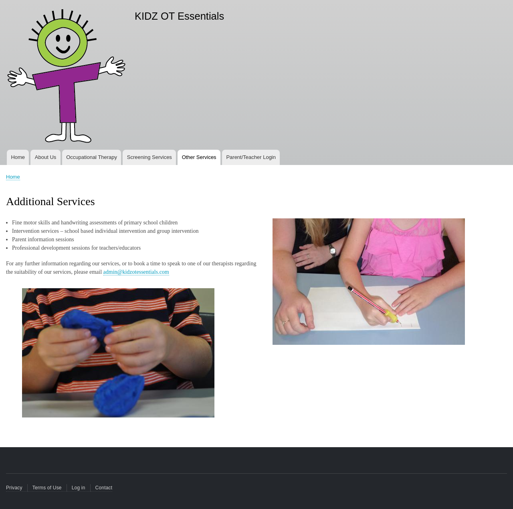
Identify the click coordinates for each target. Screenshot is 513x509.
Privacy (14, 488)
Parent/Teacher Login (251, 157)
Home (18, 157)
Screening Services (149, 157)
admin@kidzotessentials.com (136, 272)
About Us (45, 157)
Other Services (199, 157)
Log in (78, 488)
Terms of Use (47, 488)
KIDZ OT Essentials (179, 16)
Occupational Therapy (91, 157)
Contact (104, 488)
